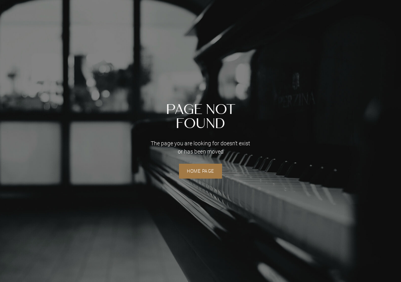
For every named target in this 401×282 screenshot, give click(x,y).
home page (200, 171)
